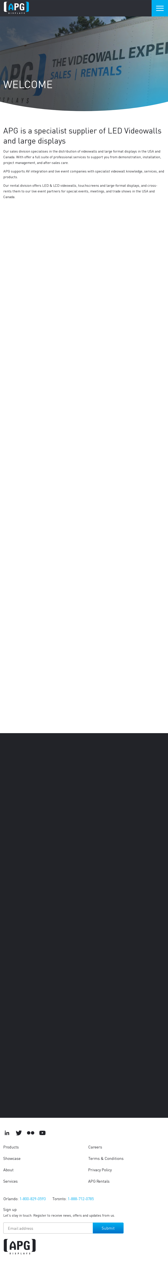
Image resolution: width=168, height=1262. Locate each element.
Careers (95, 1146)
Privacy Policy (100, 1169)
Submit (108, 1227)
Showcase (12, 1158)
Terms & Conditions (106, 1158)
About (8, 1169)
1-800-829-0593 (32, 1198)
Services (10, 1181)
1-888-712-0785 (81, 1198)
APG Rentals (99, 1181)
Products (11, 1146)
